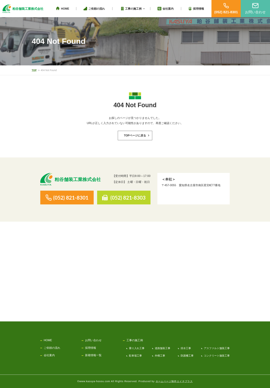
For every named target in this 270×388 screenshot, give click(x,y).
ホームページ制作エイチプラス (174, 381)
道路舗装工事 (162, 348)
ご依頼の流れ (52, 347)
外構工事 (160, 355)
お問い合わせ (93, 340)
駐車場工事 (135, 355)
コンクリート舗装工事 (217, 355)
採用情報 (90, 347)
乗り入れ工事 (136, 348)
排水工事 (186, 348)
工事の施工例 (134, 340)
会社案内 (49, 355)
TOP (34, 70)
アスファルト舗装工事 (217, 348)
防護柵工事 (187, 355)
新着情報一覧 (93, 355)
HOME (48, 340)
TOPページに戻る (135, 135)
